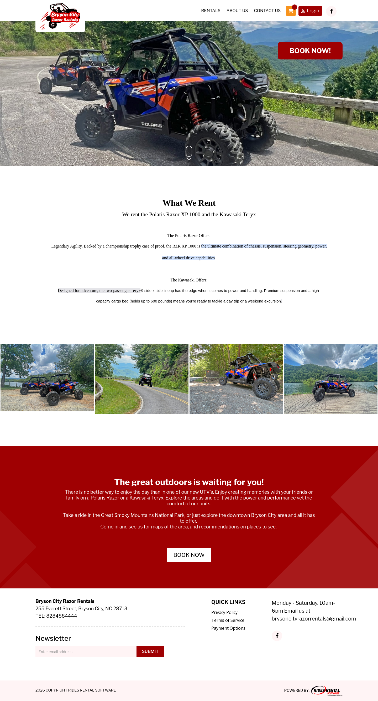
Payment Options (228, 628)
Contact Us (267, 10)
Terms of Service (227, 620)
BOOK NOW (189, 555)
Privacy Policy (224, 612)
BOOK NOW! (310, 51)
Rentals (210, 10)
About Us (237, 10)
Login (310, 11)
